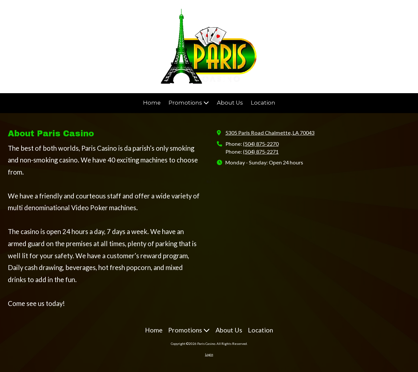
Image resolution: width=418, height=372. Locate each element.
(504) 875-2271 (261, 151)
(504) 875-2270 (261, 144)
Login (209, 354)
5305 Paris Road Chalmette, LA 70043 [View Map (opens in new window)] (269, 132)
